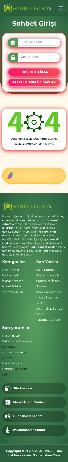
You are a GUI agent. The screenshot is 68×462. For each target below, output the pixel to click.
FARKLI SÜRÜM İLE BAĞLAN (34, 82)
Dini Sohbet (10, 270)
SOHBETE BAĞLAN (34, 72)
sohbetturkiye (12, 352)
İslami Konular (12, 281)
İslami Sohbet (12, 286)
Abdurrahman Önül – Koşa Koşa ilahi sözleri (50, 297)
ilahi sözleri (10, 275)
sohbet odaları (12, 292)
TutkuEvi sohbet (48, 319)
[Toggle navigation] (61, 7)
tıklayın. (48, 143)
